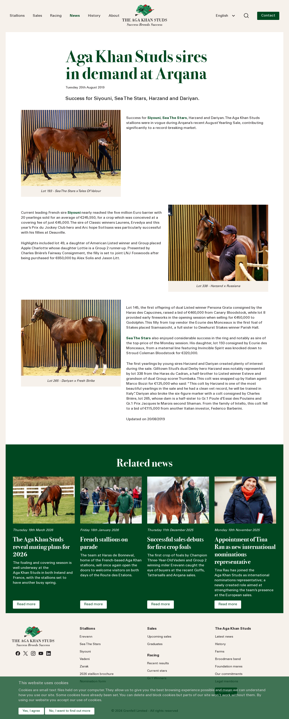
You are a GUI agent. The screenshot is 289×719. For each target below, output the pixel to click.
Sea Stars (90, 644)
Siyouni (85, 651)
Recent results (158, 663)
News (75, 16)
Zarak (84, 666)
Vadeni (85, 659)
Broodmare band (228, 659)
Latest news (224, 636)
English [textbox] (222, 16)
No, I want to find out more (69, 711)
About (114, 16)
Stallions (17, 16)
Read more (26, 604)
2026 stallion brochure (97, 674)
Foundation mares (228, 666)
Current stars (157, 671)
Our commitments (228, 674)
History (94, 16)
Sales (37, 16)
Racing (56, 16)
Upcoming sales (159, 636)
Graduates (155, 644)
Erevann (86, 636)
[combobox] (225, 16)
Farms (219, 651)
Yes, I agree (31, 711)
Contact (268, 15)
